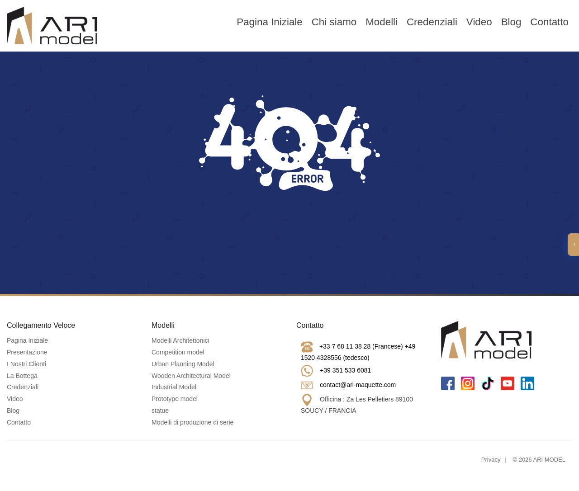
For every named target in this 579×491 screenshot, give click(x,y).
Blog (511, 22)
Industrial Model (174, 387)
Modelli (381, 22)
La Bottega (22, 375)
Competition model (178, 352)
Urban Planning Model (183, 364)
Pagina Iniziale (270, 22)
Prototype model (175, 398)
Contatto (549, 22)
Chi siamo (334, 22)
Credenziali (432, 22)
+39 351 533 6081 (345, 370)
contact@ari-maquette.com (358, 384)
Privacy (491, 459)
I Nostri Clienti (26, 364)
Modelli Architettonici (180, 340)
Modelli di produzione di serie (192, 422)
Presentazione (27, 352)
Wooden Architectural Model (191, 375)
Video (479, 22)
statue (160, 410)
